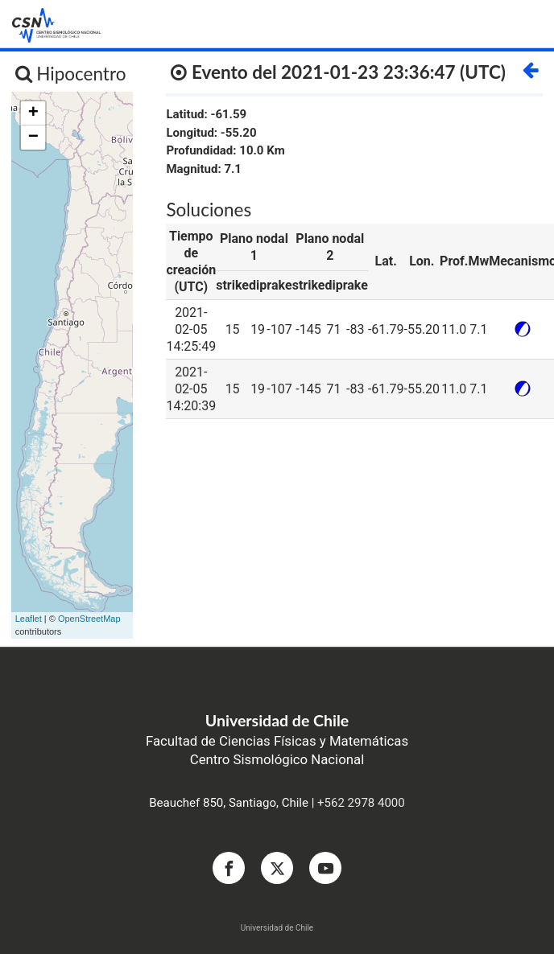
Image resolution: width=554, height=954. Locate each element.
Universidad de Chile (277, 927)
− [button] (33, 137)
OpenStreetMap (89, 618)
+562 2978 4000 (361, 803)
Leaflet (28, 618)
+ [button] (33, 113)
